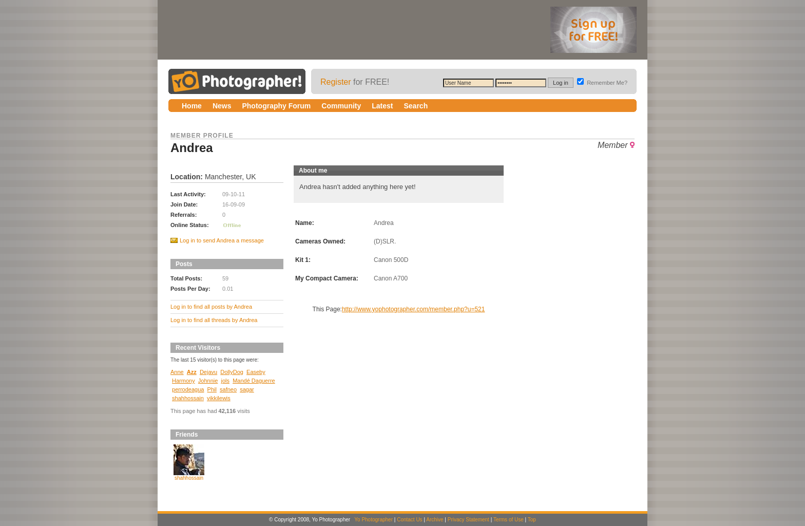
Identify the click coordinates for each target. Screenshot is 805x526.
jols (225, 381)
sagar (247, 389)
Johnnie (208, 381)
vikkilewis (219, 398)
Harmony (183, 381)
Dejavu (208, 372)
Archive (434, 519)
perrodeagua (188, 389)
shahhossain (188, 398)
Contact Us (409, 519)
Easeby (255, 372)
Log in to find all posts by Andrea (211, 307)
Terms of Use (508, 519)
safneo (228, 389)
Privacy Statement (468, 519)
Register (335, 82)
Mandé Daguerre (254, 381)
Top (532, 519)
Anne (177, 372)
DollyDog (231, 372)
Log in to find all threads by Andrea (213, 320)
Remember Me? (602, 83)
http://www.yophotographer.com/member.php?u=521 (413, 309)
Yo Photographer (373, 519)
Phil (212, 389)
